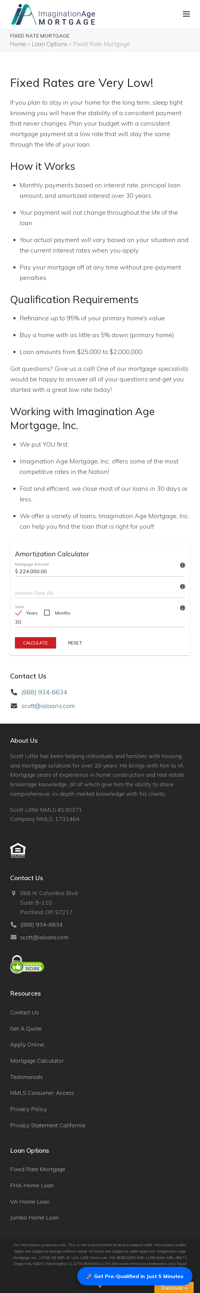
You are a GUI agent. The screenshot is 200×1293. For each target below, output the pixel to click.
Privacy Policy (28, 1109)
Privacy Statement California (47, 1125)
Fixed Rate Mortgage (37, 1169)
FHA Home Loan (32, 1185)
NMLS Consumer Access (42, 1092)
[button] (186, 14)
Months (62, 613)
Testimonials (26, 1077)
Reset (75, 643)
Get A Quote (26, 1028)
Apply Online (27, 1044)
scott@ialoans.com (48, 706)
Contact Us (24, 1012)
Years (32, 613)
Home (18, 44)
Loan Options (50, 44)
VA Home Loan (29, 1201)
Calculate (35, 643)
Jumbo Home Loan (34, 1217)
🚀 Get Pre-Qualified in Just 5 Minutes (135, 1276)
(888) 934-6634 (44, 692)
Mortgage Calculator (37, 1060)
